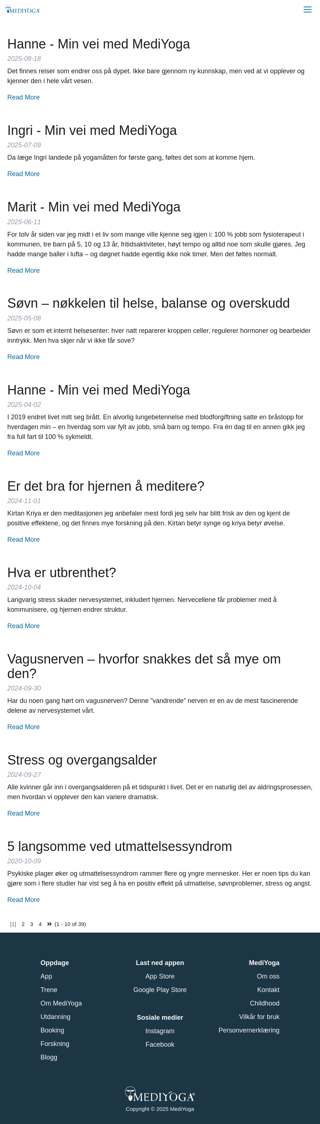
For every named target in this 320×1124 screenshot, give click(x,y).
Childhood (264, 1003)
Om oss (268, 976)
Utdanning (55, 1016)
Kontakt (268, 989)
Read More (23, 97)
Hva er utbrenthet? (61, 572)
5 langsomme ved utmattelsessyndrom (119, 846)
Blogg (49, 1057)
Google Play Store (159, 989)
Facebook (160, 1044)
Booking (52, 1030)
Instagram (159, 1031)
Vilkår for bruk (259, 1016)
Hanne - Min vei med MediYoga (98, 43)
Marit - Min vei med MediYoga (94, 206)
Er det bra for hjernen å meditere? (105, 486)
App (46, 976)
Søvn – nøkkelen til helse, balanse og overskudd (148, 303)
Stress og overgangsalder (82, 759)
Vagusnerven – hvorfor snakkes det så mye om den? (144, 666)
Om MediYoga (61, 1003)
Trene (49, 989)
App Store (159, 976)
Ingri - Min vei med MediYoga (92, 130)
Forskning (55, 1043)
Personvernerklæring (249, 1030)
